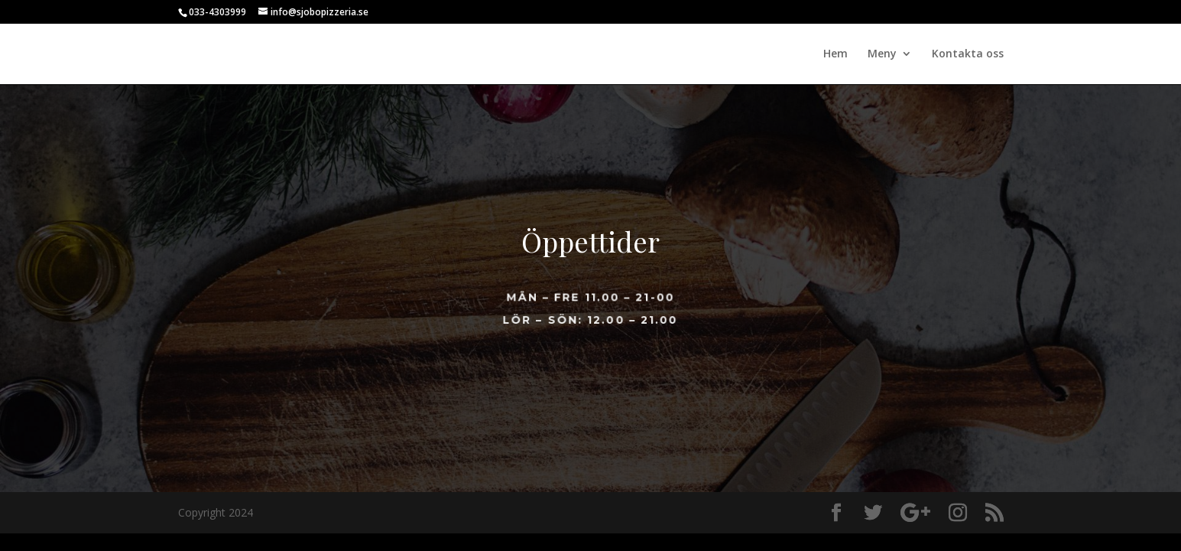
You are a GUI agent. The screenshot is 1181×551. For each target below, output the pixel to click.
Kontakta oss (968, 54)
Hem (835, 54)
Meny (882, 54)
